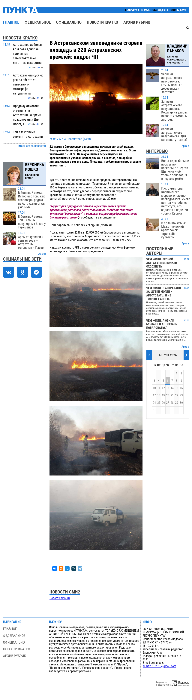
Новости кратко (102, 22)
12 (163, 388)
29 (176, 402)
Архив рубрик (136, 22)
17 (154, 395)
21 (172, 395)
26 (163, 402)
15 (176, 388)
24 (154, 402)
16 (181, 388)
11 (158, 388)
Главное (11, 22)
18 (158, 395)
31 (154, 410)
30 (181, 402)
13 (167, 388)
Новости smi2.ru (60, 598)
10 (154, 388)
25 (158, 402)
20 (167, 395)
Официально (69, 22)
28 (172, 402)
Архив (42, 254)
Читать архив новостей (31, 146)
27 (167, 402)
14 (172, 388)
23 (181, 395)
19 (163, 395)
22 (176, 395)
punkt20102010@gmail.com (159, 666)
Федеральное (38, 22)
